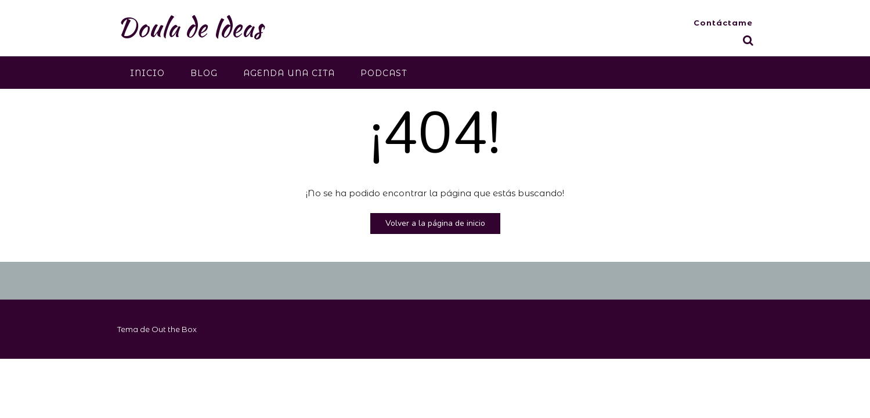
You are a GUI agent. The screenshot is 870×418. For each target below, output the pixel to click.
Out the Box (174, 329)
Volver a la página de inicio (435, 223)
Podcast (383, 73)
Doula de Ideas (189, 27)
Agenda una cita (289, 73)
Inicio (147, 73)
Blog (204, 73)
